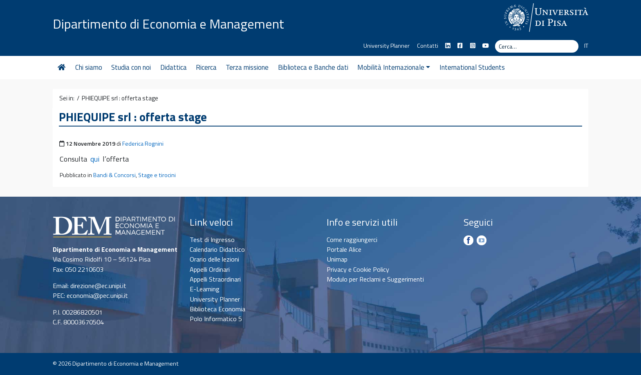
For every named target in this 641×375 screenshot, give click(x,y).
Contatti (427, 45)
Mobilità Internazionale (393, 67)
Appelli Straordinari (215, 279)
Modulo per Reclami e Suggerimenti (375, 279)
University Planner (386, 45)
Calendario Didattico (217, 249)
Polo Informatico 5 (216, 319)
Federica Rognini (143, 143)
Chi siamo (88, 67)
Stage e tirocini (157, 175)
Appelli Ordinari (210, 269)
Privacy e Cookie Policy (358, 269)
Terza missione (247, 67)
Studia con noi (131, 67)
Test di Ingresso (212, 239)
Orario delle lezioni (214, 259)
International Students (472, 67)
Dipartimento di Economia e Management (168, 23)
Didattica (173, 67)
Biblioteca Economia (217, 309)
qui (94, 158)
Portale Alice (344, 249)
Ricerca (206, 67)
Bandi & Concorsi (114, 175)
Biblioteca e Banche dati (313, 67)
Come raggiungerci (352, 239)
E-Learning (205, 289)
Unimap (337, 259)
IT (586, 45)
